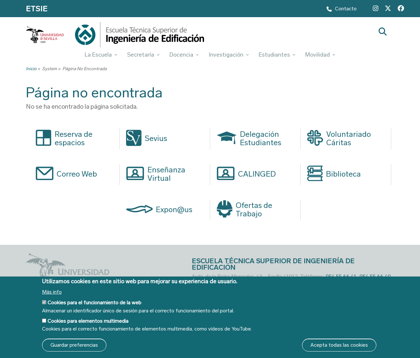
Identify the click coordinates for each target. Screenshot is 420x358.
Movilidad (320, 54)
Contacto (342, 9)
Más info (52, 292)
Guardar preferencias (74, 345)
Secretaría (143, 54)
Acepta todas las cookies (339, 345)
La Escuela (101, 54)
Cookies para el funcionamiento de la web (94, 302)
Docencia (184, 54)
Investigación (229, 54)
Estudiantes (277, 54)
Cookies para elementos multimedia (88, 321)
